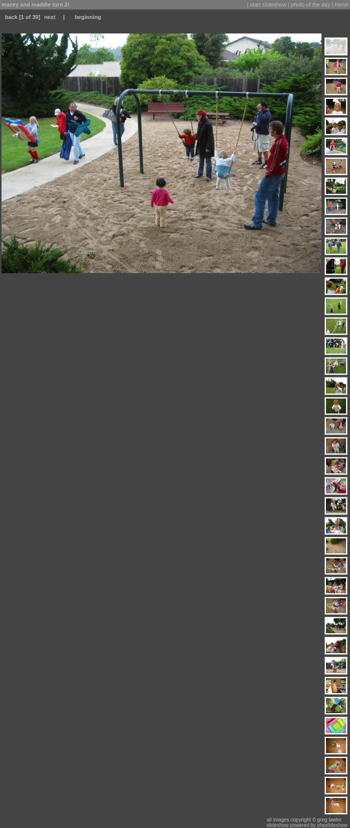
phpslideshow (332, 825)
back (11, 17)
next (50, 17)
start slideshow (268, 4)
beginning (88, 17)
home (341, 4)
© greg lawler (327, 820)
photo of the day (310, 4)
